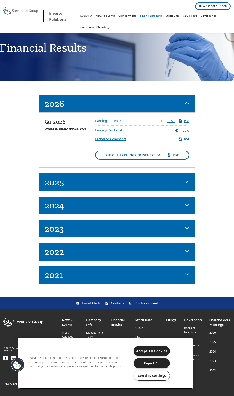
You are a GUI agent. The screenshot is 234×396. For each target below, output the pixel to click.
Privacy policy (11, 385)
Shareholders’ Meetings (95, 27)
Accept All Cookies (151, 351)
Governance (208, 16)
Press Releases (67, 336)
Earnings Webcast (108, 132)
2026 (212, 334)
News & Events (105, 16)
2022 (212, 372)
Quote (139, 330)
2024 (212, 353)
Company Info (127, 16)
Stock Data (173, 16)
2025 (212, 344)
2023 (212, 363)
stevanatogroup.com (213, 6)
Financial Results (151, 16)
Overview (86, 16)
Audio (182, 132)
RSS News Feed (146, 305)
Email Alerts (91, 305)
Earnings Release (108, 122)
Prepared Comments (110, 141)
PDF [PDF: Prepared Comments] (183, 141)
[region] (105, 363)
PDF (183, 123)
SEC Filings (190, 16)
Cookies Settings (152, 375)
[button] (117, 105)
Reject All (152, 363)
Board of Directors (190, 332)
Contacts (117, 305)
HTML (168, 123)
